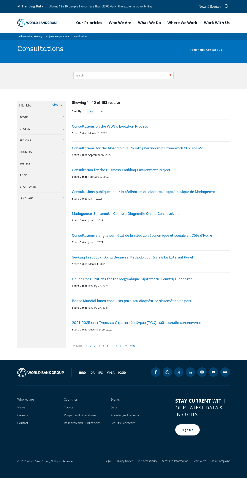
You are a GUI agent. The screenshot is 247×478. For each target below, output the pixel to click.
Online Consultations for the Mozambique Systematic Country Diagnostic (132, 279)
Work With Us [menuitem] (217, 22)
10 (126, 345)
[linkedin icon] (190, 372)
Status (25, 129)
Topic (23, 175)
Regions (25, 140)
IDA (92, 372)
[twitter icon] (178, 372)
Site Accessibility (147, 461)
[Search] (123, 75)
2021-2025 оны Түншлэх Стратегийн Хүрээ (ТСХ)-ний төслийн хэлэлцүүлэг (136, 323)
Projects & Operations (57, 36)
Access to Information (175, 461)
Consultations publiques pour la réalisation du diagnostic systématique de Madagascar (143, 192)
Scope (24, 117)
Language (26, 198)
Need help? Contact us (206, 49)
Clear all (58, 104)
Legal (108, 461)
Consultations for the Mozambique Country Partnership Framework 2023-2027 (137, 148)
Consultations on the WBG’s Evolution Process (110, 126)
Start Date (28, 186)
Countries (71, 399)
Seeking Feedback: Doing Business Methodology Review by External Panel (132, 257)
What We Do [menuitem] (149, 22)
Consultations (80, 36)
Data (113, 407)
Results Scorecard (122, 423)
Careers (22, 415)
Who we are (25, 399)
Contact (22, 423)
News (21, 407)
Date (90, 111)
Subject (25, 163)
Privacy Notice (124, 461)
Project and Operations (80, 415)
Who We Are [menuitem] (120, 22)
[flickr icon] (225, 372)
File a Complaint (220, 461)
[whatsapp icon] (167, 372)
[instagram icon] (202, 372)
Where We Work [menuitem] (182, 22)
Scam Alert (199, 461)
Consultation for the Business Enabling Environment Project (121, 170)
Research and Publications (82, 423)
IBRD (82, 372)
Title (100, 111)
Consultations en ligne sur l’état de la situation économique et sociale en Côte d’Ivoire (142, 236)
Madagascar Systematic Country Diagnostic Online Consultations (126, 214)
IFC (100, 372)
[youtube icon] (213, 372)
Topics (68, 407)
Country (26, 152)
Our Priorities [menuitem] (89, 22)
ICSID (122, 372)
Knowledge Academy (124, 415)
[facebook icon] (155, 372)
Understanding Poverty (30, 36)
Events (115, 399)
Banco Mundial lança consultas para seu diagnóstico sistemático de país (131, 301)
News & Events (210, 6)
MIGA (111, 372)
